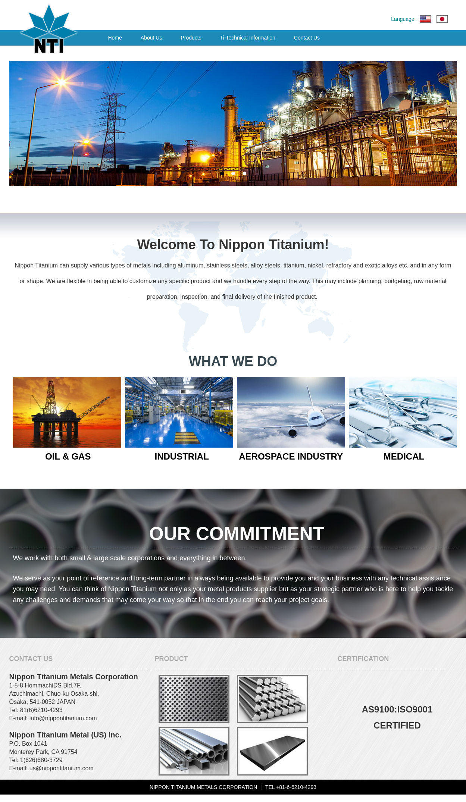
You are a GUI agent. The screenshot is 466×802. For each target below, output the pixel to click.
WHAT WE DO (233, 361)
